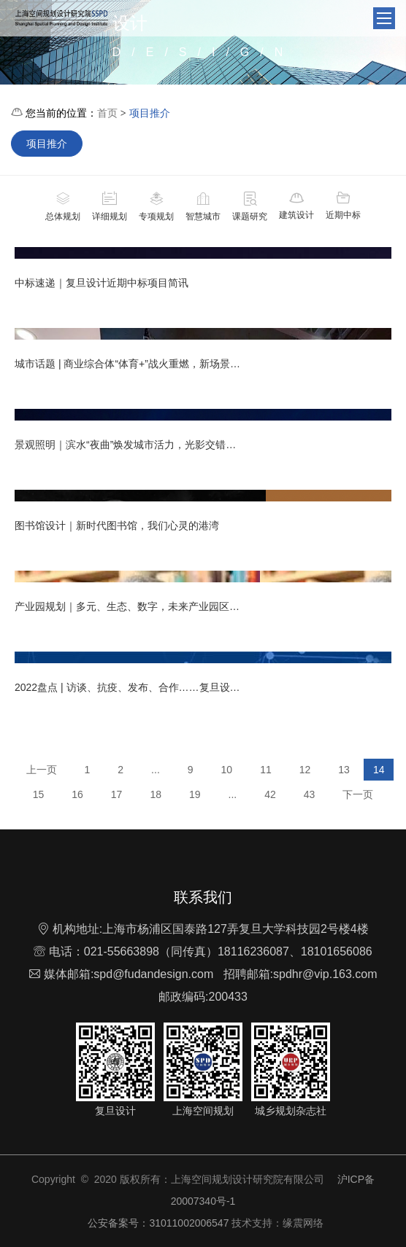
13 (344, 769)
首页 (107, 113)
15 (39, 794)
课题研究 (249, 206)
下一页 (357, 794)
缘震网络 (303, 1223)
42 (270, 794)
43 (309, 794)
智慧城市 (203, 206)
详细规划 (109, 206)
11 (266, 769)
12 (305, 769)
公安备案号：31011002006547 (158, 1223)
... (155, 769)
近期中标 (343, 205)
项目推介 (149, 113)
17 (117, 794)
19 (195, 794)
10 (227, 769)
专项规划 (156, 206)
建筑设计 (296, 205)
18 (155, 794)
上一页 (41, 769)
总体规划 (62, 206)
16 (77, 794)
